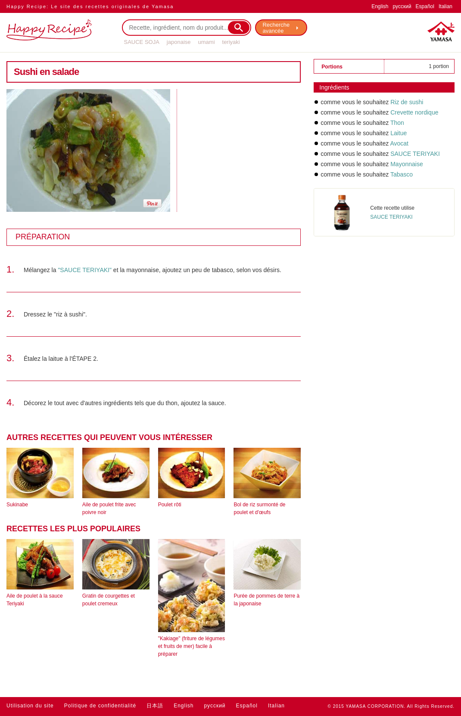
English (379, 6)
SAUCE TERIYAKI (415, 153)
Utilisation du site (30, 706)
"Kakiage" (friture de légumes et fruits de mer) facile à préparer (191, 646)
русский (402, 6)
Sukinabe (17, 505)
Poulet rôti (169, 505)
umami (206, 42)
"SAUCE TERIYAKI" (85, 270)
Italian (445, 6)
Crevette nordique (414, 112)
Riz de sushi (406, 102)
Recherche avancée (276, 28)
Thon (397, 122)
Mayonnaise (406, 164)
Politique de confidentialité (100, 706)
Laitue (398, 133)
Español (425, 6)
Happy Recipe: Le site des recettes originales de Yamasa (90, 6)
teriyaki (231, 42)
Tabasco (401, 174)
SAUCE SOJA (141, 42)
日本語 (154, 706)
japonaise (179, 42)
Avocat (399, 143)
